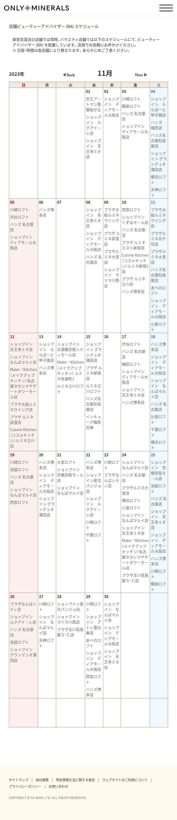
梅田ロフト (131, 364)
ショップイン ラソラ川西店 (111, 277)
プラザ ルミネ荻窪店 (112, 238)
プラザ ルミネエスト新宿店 (133, 245)
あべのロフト (158, 290)
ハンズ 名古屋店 (133, 116)
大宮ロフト (66, 462)
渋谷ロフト (19, 216)
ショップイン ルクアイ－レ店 (93, 125)
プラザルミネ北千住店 (158, 238)
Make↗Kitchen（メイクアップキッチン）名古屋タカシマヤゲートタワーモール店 (23, 383)
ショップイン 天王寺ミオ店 (93, 148)
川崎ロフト (131, 98)
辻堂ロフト (158, 419)
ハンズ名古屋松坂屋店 (158, 140)
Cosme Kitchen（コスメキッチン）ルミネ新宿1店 (135, 263)
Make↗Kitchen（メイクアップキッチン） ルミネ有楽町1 (70, 370)
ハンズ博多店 (46, 212)
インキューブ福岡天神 (93, 422)
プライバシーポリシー (25, 786)
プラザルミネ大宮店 (111, 256)
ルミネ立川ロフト (70, 388)
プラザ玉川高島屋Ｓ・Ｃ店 (135, 577)
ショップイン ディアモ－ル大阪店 (111, 107)
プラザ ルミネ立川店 (133, 281)
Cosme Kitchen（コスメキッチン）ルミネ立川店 (23, 437)
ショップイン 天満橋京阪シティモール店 (70, 349)
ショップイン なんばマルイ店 (23, 359)
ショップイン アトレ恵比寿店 (93, 624)
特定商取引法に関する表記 (75, 779)
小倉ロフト (158, 326)
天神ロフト (158, 192)
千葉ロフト (158, 432)
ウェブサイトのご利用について (125, 779)
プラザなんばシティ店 (111, 480)
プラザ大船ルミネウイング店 (111, 217)
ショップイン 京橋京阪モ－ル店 (70, 475)
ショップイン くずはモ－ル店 (135, 219)
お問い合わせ (58, 786)
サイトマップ (18, 779)
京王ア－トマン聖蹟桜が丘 (93, 104)
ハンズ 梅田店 (158, 125)
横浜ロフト (158, 179)
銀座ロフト (131, 106)
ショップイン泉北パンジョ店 (93, 483)
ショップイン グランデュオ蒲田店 (159, 161)
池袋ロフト (19, 469)
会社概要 (42, 779)
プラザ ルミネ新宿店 (94, 373)
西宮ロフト (131, 209)
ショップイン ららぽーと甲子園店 (158, 107)
